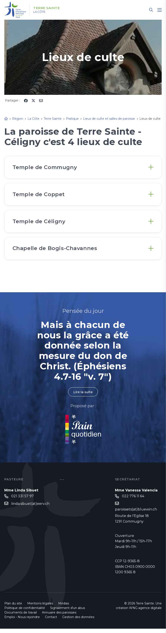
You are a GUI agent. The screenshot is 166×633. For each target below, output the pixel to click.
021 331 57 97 (22, 500)
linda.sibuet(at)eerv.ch (30, 508)
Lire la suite (83, 396)
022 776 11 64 (133, 500)
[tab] (83, 167)
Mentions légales (40, 608)
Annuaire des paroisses (59, 617)
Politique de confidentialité (24, 612)
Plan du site (13, 608)
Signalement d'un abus (67, 612)
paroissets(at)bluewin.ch (136, 513)
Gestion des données (78, 621)
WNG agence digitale (145, 612)
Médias (63, 608)
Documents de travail (20, 617)
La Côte (41, 11)
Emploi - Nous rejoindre (22, 621)
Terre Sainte (48, 8)
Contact (51, 621)
